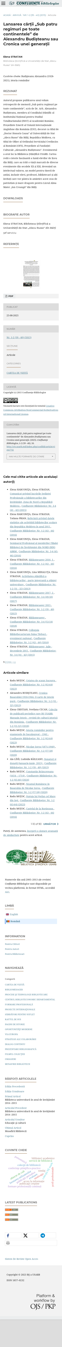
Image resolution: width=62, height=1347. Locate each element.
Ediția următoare (14, 1119)
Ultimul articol (13, 1155)
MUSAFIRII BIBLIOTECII (17, 1091)
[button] (13, 1263)
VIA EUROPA (11, 1061)
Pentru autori (12, 976)
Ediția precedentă (15, 1114)
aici (7, 919)
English (14, 942)
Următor (49, 851)
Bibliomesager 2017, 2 (41, 620)
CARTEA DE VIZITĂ (17, 400)
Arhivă (17, 15)
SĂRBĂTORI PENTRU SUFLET (20, 1041)
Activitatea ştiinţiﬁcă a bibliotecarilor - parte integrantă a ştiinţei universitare (33, 608)
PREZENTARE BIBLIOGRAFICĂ (20, 1076)
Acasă (7, 15)
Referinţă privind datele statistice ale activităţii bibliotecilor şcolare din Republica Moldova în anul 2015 (33, 550)
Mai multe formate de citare (26, 484)
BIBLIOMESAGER (14, 1017)
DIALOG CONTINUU (15, 1071)
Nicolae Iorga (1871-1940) (40, 774)
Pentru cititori (12, 971)
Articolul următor (15, 1147)
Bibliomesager (37, 645)
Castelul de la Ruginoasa (40, 836)
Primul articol (13, 1124)
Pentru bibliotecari (14, 981)
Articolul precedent (16, 1135)
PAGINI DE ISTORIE (15, 1051)
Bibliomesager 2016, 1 (41, 587)
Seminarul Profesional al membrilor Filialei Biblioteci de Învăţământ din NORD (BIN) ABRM (34, 575)
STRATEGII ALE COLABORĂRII (20, 1066)
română (15, 948)
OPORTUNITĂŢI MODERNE (18, 1056)
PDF (10, 323)
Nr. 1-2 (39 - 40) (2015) (34, 15)
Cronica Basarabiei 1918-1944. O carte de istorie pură (32, 724)
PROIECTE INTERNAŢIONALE (20, 1037)
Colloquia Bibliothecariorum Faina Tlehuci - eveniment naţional (28, 661)
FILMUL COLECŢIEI (15, 1081)
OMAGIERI (10, 1086)
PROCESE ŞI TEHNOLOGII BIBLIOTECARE (26, 1022)
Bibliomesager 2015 (40, 632)
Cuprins (9, 1163)
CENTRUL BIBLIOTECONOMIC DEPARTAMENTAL (30, 1027)
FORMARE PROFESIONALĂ (19, 1032)
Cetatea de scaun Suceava (41, 708)
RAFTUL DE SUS (13, 1046)
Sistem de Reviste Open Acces (21, 1286)
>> (14, 689)
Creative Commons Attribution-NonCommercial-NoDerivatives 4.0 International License (30, 437)
